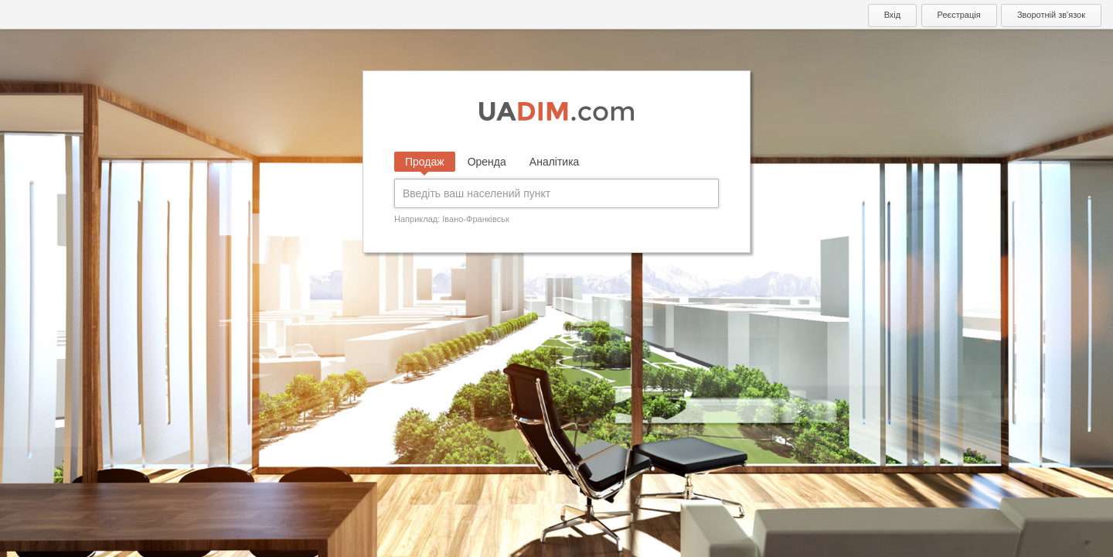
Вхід (892, 14)
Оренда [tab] (487, 161)
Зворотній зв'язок (1051, 14)
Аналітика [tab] (554, 161)
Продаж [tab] (424, 161)
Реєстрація (959, 14)
